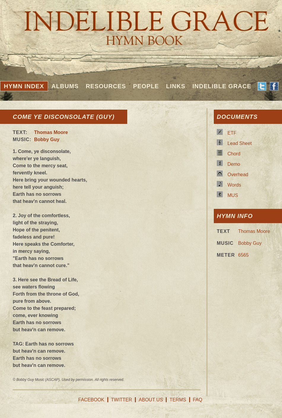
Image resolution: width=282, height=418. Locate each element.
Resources (106, 86)
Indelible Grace (221, 86)
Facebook (91, 399)
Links (175, 86)
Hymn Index (24, 86)
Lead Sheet (239, 143)
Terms (178, 399)
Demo (233, 164)
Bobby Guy (46, 139)
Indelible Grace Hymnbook (141, 24)
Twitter (121, 399)
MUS (232, 195)
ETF (231, 132)
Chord (233, 153)
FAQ (197, 399)
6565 (243, 255)
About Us (151, 399)
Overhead (237, 174)
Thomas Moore (51, 132)
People (146, 86)
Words (234, 184)
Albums (65, 86)
